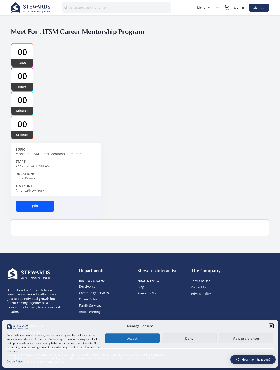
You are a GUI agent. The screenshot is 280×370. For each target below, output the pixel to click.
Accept (132, 338)
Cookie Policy (15, 361)
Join (35, 205)
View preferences (246, 338)
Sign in (239, 7)
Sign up (258, 7)
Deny (189, 338)
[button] (271, 325)
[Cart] (227, 7)
